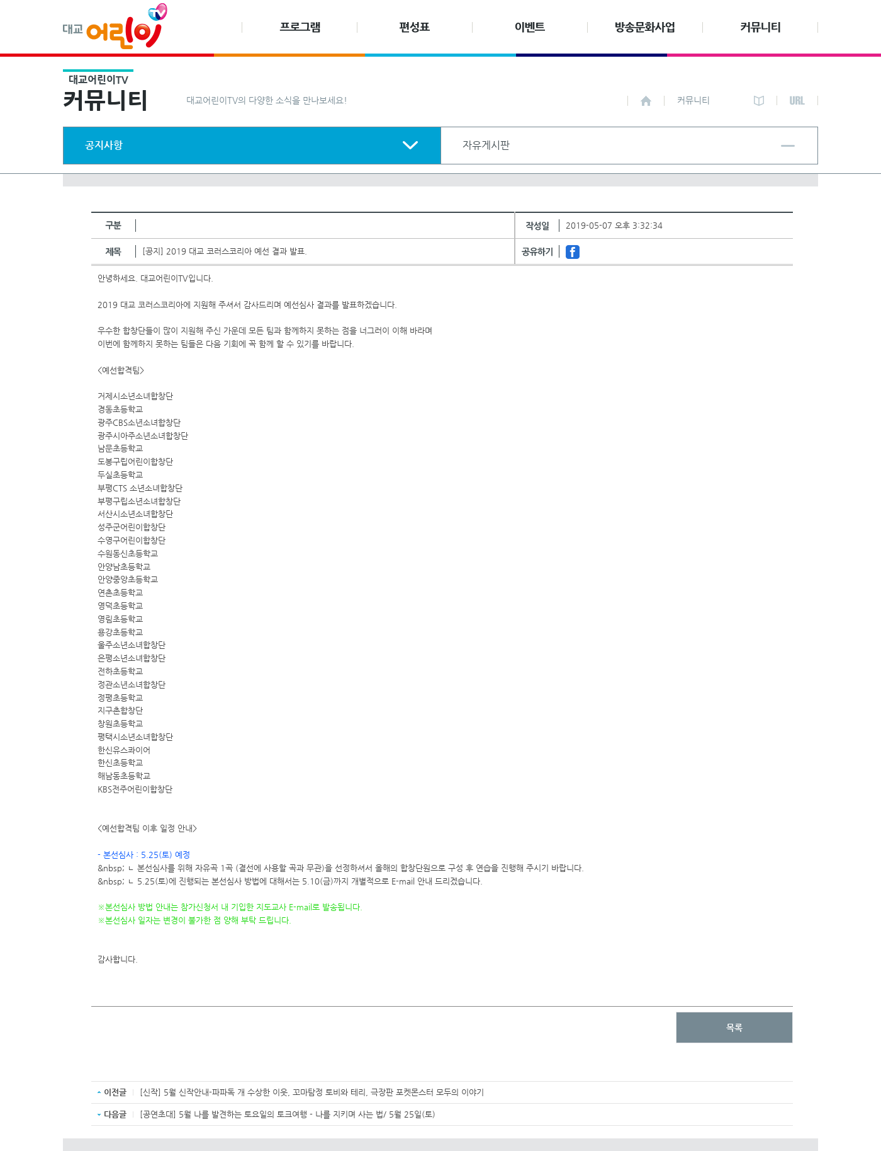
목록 (734, 1027)
